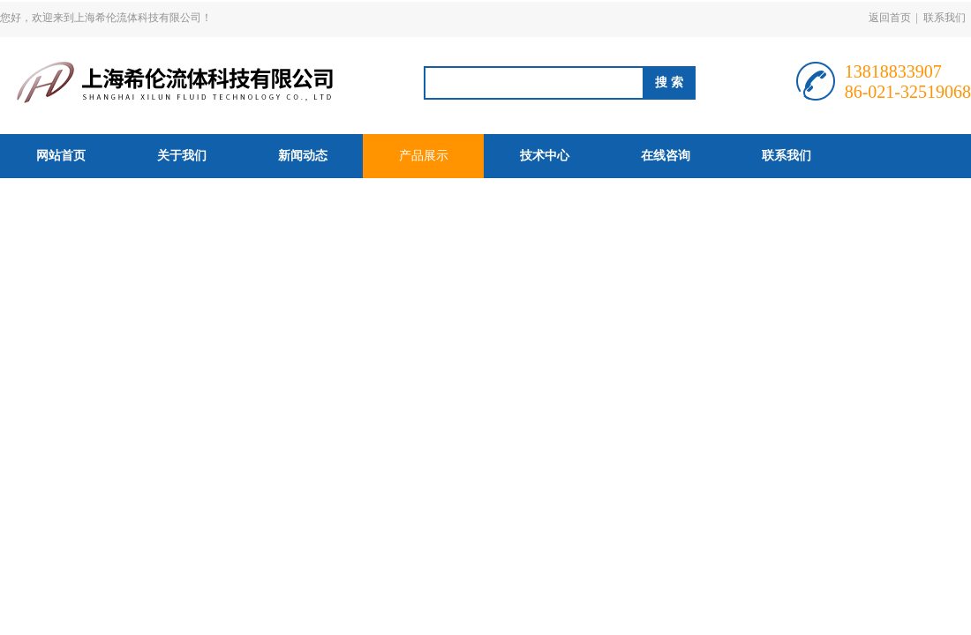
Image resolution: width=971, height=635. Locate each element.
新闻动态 (302, 155)
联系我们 (944, 17)
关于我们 (182, 155)
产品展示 (423, 155)
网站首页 (61, 155)
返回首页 (890, 17)
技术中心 (544, 155)
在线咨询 (665, 155)
